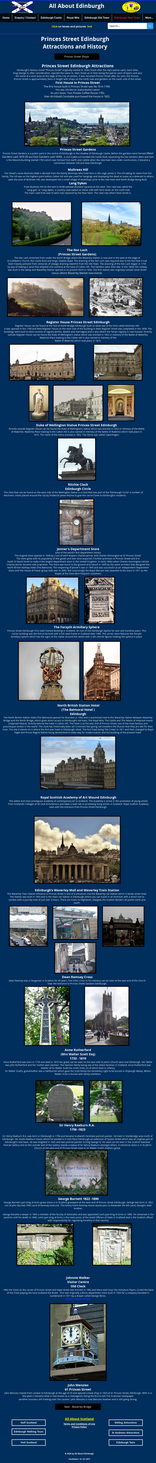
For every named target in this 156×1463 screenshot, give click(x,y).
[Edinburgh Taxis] (126, 1442)
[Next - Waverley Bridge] (78, 1407)
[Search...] (125, 26)
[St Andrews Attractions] (126, 1433)
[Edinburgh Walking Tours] (29, 1432)
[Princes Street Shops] (76, 56)
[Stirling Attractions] (126, 1423)
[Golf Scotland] (29, 1423)
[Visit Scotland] (29, 1442)
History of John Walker (78, 1298)
